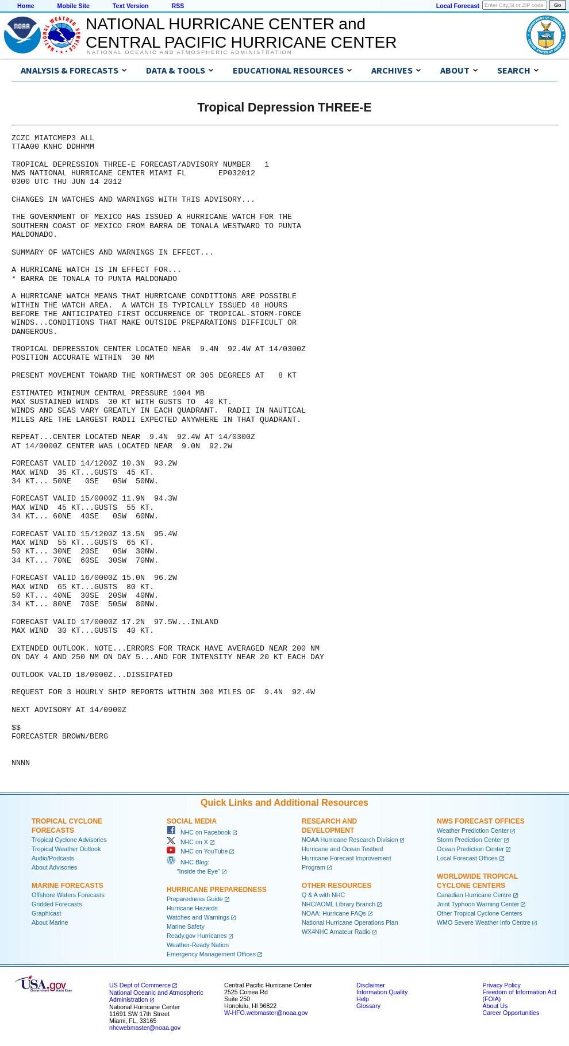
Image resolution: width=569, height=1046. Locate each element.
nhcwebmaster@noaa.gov (144, 1027)
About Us (495, 1005)
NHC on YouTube (197, 851)
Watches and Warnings (198, 917)
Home (25, 5)
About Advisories (54, 867)
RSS (177, 5)
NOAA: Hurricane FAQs (334, 913)
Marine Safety (186, 926)
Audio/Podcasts (53, 858)
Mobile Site (73, 5)
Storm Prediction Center (469, 839)
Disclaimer (370, 985)
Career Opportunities (510, 1012)
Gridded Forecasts (57, 904)
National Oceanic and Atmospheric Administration (189, 52)
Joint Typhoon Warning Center (478, 904)
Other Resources (336, 886)
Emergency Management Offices (211, 954)
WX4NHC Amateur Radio (336, 931)
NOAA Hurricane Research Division (350, 839)
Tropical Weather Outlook (66, 848)
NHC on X (187, 842)
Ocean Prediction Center (470, 848)
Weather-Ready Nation (198, 944)
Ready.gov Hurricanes (197, 935)
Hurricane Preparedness (217, 890)
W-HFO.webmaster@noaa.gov (266, 1012)
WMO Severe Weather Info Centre (483, 922)
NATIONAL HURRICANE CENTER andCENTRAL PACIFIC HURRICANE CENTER (241, 33)
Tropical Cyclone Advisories (69, 839)
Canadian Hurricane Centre (474, 894)
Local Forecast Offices (467, 858)
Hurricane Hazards (192, 908)
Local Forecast (457, 5)
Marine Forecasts (67, 886)
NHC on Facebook (199, 832)
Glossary (368, 1005)
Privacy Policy (501, 985)
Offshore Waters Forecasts (68, 894)
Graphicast (46, 913)
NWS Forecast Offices (481, 821)
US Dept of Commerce (140, 985)
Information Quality (381, 992)
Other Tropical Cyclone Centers (479, 913)
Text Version (131, 5)
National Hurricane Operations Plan (350, 922)
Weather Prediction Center (473, 830)
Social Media (192, 821)
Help (362, 998)
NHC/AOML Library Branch (338, 904)
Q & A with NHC (323, 894)
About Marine (50, 922)
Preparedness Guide (195, 898)
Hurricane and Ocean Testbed (342, 848)
